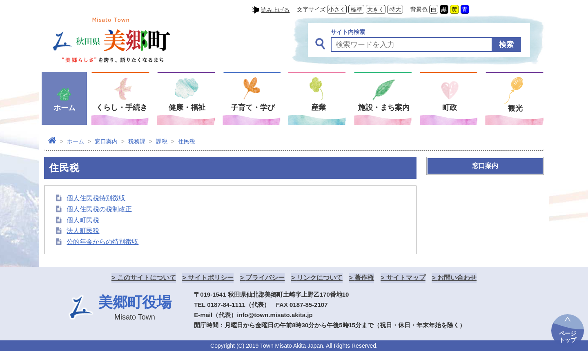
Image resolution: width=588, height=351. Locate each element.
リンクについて (320, 277)
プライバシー (265, 277)
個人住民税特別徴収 (96, 198)
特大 (395, 9)
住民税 (186, 141)
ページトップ (567, 336)
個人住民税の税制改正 (99, 209)
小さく (336, 9)
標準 (356, 9)
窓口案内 (106, 141)
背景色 (419, 9)
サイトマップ (405, 277)
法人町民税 (83, 230)
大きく (375, 9)
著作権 (364, 277)
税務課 (136, 141)
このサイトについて (146, 277)
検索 (506, 44)
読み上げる (275, 10)
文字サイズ (311, 9)
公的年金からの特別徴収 (102, 241)
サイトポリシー (211, 277)
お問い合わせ (457, 277)
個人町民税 (83, 220)
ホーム (75, 141)
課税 (161, 141)
